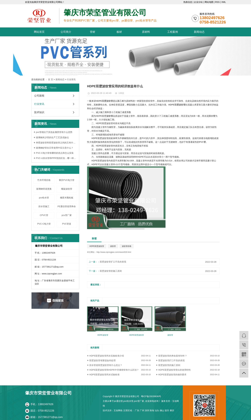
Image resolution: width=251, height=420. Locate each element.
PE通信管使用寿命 (66, 206)
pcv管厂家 (67, 215)
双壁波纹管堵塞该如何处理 (102, 360)
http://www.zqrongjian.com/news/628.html (113, 252)
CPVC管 (44, 215)
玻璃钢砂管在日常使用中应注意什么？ (54, 148)
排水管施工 (43, 206)
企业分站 (198, 2)
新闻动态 (199, 31)
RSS (217, 2)
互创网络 (118, 410)
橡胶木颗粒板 (66, 197)
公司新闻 (39, 95)
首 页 (50, 79)
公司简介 (66, 31)
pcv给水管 (44, 197)
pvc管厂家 (139, 401)
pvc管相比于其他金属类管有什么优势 (54, 132)
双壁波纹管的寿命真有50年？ (172, 355)
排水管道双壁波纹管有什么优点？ (105, 365)
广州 (142, 410)
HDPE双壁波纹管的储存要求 (172, 374)
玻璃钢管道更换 (44, 189)
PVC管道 (66, 224)
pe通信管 (118, 401)
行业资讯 (71, 79)
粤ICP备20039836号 (151, 396)
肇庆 (172, 410)
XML (223, 2)
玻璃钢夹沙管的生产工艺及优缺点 (52, 137)
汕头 (157, 410)
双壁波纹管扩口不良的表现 (113, 261)
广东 (137, 410)
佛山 (162, 410)
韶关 (167, 410)
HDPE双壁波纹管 (96, 246)
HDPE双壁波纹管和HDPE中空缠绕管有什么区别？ (114, 370)
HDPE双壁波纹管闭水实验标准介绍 (106, 355)
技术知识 (39, 112)
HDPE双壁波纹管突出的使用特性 (174, 370)
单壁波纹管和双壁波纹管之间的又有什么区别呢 (56, 142)
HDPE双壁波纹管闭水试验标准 (104, 374)
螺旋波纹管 (66, 189)
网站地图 (209, 2)
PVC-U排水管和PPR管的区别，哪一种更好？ (56, 158)
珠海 (152, 410)
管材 (92, 31)
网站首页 (39, 31)
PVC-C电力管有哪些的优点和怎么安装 (55, 153)
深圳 (147, 410)
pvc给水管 (128, 401)
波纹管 (113, 246)
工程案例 (172, 31)
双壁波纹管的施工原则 (111, 271)
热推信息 (187, 2)
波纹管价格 (126, 246)
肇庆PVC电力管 (66, 180)
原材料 (146, 31)
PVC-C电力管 (44, 224)
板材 (119, 31)
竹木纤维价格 (44, 180)
